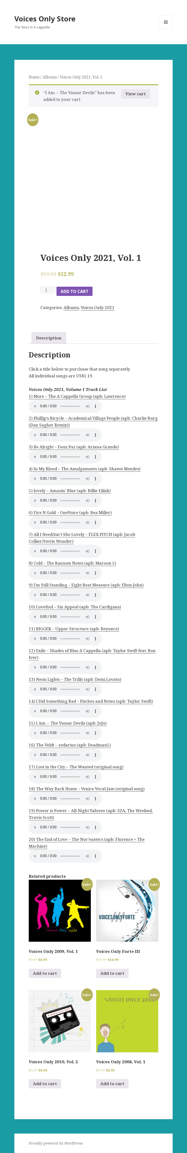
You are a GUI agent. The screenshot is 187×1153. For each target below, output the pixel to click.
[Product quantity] (48, 290)
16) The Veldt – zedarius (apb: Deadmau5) (70, 745)
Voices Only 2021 (97, 307)
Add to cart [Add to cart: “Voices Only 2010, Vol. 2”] (45, 1083)
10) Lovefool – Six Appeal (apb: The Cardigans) (75, 607)
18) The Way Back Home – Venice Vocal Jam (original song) (87, 788)
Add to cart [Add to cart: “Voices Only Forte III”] (112, 973)
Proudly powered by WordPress (56, 1143)
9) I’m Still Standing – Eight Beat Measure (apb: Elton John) (86, 585)
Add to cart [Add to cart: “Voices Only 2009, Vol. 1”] (45, 973)
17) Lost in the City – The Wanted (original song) (76, 767)
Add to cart (74, 291)
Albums (50, 77)
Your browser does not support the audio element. (65, 406)
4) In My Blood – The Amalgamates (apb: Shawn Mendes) (84, 468)
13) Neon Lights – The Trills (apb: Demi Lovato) (75, 679)
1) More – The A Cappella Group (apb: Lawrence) (77, 396)
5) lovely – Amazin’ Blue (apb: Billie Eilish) (70, 490)
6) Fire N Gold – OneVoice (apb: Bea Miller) (70, 512)
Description (49, 338)
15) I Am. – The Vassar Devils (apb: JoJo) (68, 723)
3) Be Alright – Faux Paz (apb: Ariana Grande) (74, 447)
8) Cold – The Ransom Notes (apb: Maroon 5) (72, 563)
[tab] (49, 338)
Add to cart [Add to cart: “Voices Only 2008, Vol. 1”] (112, 1083)
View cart (135, 94)
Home (34, 77)
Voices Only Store (44, 18)
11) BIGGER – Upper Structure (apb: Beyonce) (74, 628)
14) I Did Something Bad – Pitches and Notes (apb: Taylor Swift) (91, 701)
